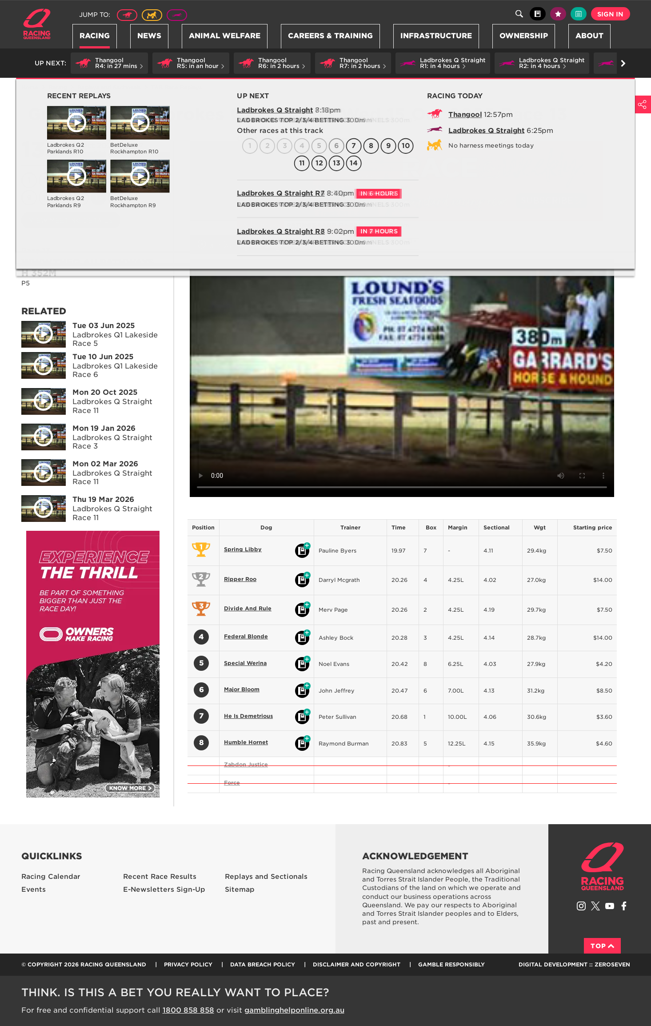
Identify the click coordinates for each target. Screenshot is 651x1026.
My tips (558, 14)
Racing (95, 36)
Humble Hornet (246, 742)
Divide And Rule (248, 608)
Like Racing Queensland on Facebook (623, 906)
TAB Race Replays (176, 87)
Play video (37, 332)
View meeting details (70, 220)
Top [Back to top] (602, 946)
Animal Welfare (224, 36)
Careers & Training (330, 36)
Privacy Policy (188, 964)
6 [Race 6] (115, 180)
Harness (152, 15)
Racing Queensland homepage (602, 866)
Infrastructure (436, 36)
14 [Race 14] (116, 197)
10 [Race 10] (46, 197)
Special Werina (245, 663)
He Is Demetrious (248, 716)
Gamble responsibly (451, 964)
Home (36, 24)
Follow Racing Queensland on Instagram (581, 906)
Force (232, 782)
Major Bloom (242, 689)
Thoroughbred (127, 15)
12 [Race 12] (81, 197)
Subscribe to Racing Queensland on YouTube (609, 906)
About (589, 36)
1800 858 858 (188, 1010)
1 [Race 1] (29, 180)
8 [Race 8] (150, 180)
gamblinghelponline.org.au (294, 1010)
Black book (538, 14)
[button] (109, 63)
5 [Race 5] (98, 180)
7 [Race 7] (133, 180)
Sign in (610, 14)
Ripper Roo (240, 579)
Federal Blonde (246, 636)
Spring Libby (243, 549)
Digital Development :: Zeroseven (574, 964)
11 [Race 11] (63, 197)
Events (33, 890)
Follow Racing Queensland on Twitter (595, 906)
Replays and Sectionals (109, 87)
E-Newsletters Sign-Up (164, 890)
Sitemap (240, 890)
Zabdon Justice (246, 764)
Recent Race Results (159, 877)
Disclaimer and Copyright (356, 964)
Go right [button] (623, 63)
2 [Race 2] (46, 180)
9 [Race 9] (29, 197)
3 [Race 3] (63, 180)
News (149, 36)
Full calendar (578, 14)
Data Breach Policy (262, 964)
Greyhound (177, 15)
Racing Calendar (50, 877)
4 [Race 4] (81, 180)
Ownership (523, 36)
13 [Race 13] (98, 197)
